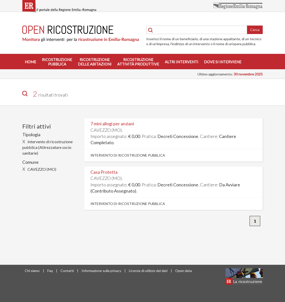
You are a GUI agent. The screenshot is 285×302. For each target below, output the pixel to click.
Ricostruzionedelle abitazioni (95, 61)
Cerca (254, 30)
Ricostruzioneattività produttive (138, 61)
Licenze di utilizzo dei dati (148, 270)
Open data (183, 270)
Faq (50, 270)
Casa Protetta (103, 172)
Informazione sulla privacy (101, 270)
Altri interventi (181, 62)
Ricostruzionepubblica (57, 61)
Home (30, 62)
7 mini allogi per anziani (112, 123)
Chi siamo (32, 270)
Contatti (67, 270)
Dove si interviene (222, 62)
